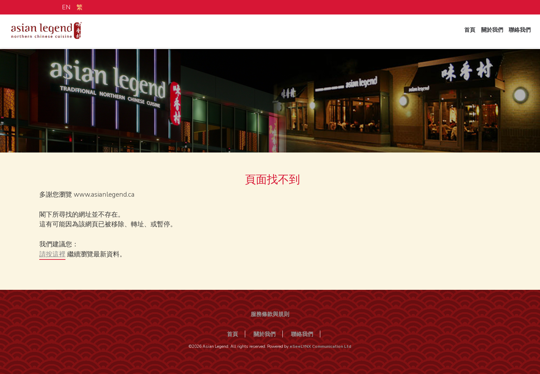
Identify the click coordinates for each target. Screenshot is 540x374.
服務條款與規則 (270, 314)
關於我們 (490, 32)
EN (66, 7)
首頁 (466, 32)
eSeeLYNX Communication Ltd (320, 346)
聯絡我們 (519, 32)
